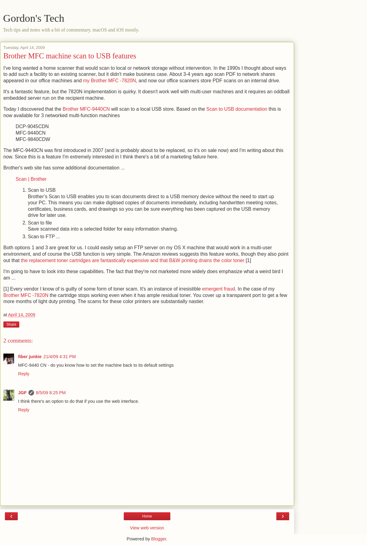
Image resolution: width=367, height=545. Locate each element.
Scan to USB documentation (236, 109)
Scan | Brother (31, 179)
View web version (147, 527)
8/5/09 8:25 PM (51, 392)
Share (11, 324)
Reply (23, 373)
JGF (22, 392)
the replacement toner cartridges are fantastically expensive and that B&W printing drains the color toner (132, 260)
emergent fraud (218, 288)
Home (147, 516)
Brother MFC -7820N (25, 295)
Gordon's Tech (33, 18)
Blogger (158, 538)
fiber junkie (30, 356)
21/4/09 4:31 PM (60, 356)
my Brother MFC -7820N (109, 80)
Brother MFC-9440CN (86, 109)
